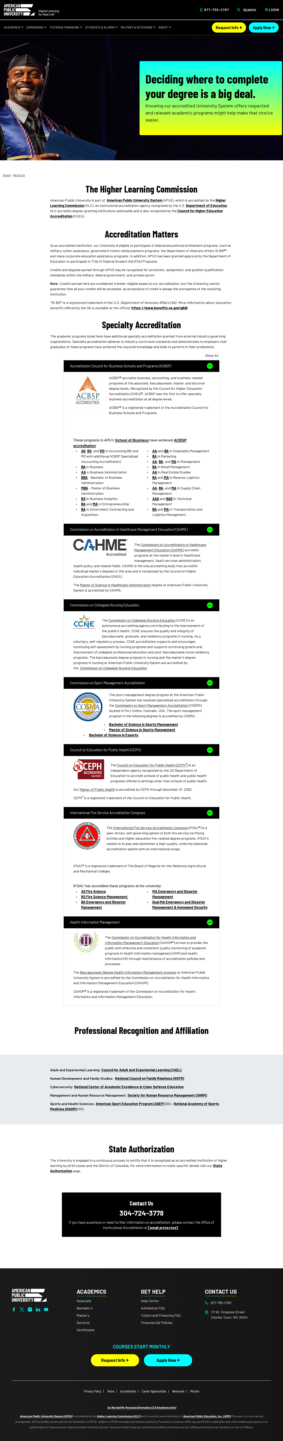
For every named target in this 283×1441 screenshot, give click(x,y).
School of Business (132, 440)
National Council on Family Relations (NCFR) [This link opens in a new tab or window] (149, 1078)
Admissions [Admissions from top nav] (34, 27)
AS (83, 451)
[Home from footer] (29, 1295)
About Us (19, 175)
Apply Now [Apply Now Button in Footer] (166, 1360)
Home (6, 175)
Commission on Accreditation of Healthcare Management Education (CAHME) (141, 530)
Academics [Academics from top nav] (12, 27)
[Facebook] (14, 1309)
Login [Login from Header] (274, 9)
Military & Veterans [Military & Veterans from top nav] (136, 27)
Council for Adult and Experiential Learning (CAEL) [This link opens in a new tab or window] (141, 1070)
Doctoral (83, 1322)
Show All (211, 355)
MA (95, 504)
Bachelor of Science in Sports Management (143, 724)
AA (83, 472)
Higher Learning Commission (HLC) (118, 1416)
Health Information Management (141, 922)
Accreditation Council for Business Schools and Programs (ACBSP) (141, 366)
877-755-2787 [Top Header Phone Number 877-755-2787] (216, 9)
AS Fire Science (93, 891)
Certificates (86, 1330)
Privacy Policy (92, 1391)
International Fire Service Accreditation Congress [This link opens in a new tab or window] (150, 828)
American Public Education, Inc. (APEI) (207, 1416)
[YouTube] (46, 1309)
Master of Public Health (97, 789)
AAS (155, 498)
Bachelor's (84, 1308)
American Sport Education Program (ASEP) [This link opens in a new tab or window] (130, 1104)
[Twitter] (22, 1309)
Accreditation (128, 1391)
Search (249, 10)
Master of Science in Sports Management (142, 729)
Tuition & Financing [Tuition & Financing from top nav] (64, 27)
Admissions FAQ (153, 1308)
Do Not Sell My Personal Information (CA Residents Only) (141, 1407)
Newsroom (178, 1391)
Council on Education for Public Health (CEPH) (141, 750)
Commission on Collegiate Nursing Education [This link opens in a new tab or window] (141, 620)
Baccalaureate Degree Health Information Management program (128, 972)
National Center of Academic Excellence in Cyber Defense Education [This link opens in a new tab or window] (129, 1087)
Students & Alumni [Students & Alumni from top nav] (99, 27)
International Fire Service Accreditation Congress (141, 813)
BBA (84, 477)
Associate (84, 1301)
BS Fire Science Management (104, 896)
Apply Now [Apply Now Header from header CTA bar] (262, 27)
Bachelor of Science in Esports (113, 735)
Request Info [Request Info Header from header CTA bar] (227, 27)
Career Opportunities (154, 1391)
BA (83, 467)
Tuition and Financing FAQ (160, 1315)
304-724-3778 (141, 1213)
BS (89, 451)
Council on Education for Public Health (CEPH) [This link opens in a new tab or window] (152, 765)
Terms (110, 1391)
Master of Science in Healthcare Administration (115, 585)
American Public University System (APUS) (46, 1416)
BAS (169, 498)
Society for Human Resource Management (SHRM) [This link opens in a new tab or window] (167, 1095)
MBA (84, 488)
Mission (194, 1391)
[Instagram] (30, 1309)
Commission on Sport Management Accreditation (141, 683)
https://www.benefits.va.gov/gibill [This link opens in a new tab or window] (159, 308)
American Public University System (134, 200)
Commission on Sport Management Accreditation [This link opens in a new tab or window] (151, 705)
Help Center (150, 1301)
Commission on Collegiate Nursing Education (141, 605)
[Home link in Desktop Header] (31, 9)
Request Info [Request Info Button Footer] (113, 1360)
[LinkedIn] (38, 1309)
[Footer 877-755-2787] (237, 1302)
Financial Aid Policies (156, 1322)
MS (102, 451)
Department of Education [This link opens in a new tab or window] (206, 205)
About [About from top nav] (163, 27)
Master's (83, 1315)
